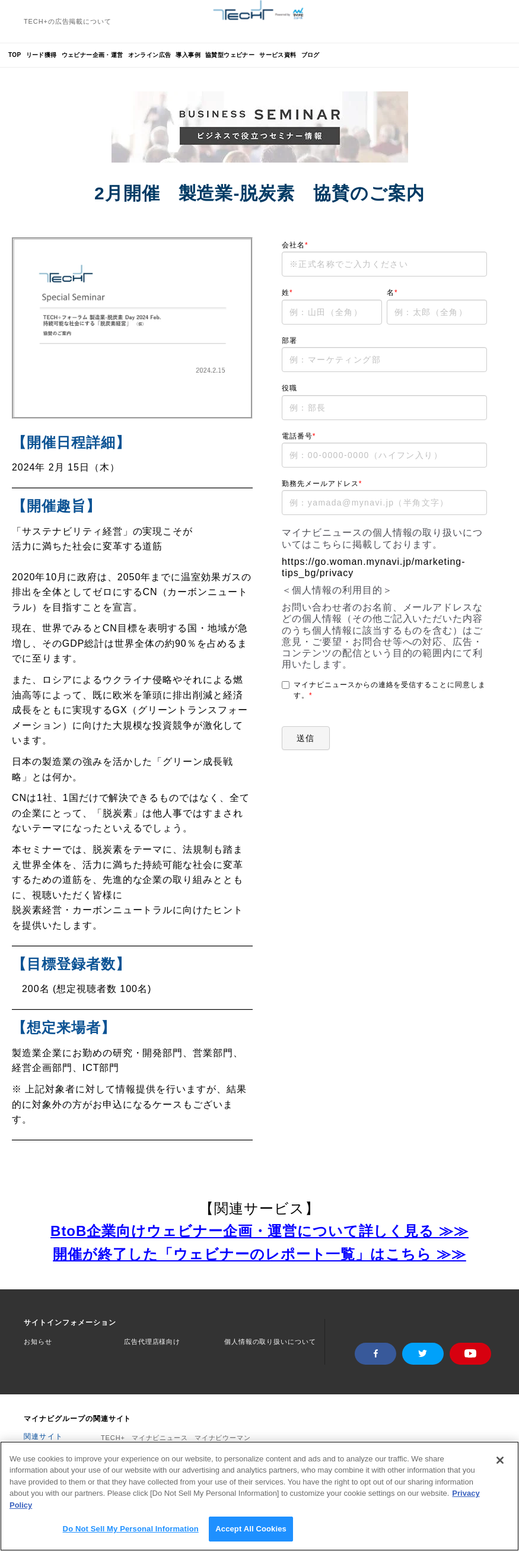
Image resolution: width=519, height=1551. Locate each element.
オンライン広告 (149, 55)
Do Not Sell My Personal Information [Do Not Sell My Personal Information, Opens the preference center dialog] (131, 1528)
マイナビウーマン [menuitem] (223, 1435)
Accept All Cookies (250, 1528)
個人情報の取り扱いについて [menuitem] (270, 1341)
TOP (14, 55)
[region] (259, 1496)
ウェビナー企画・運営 (92, 55)
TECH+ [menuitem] (113, 1435)
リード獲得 (41, 55)
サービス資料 (277, 55)
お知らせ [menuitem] (38, 1341)
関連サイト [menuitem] (43, 1434)
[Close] (500, 1460)
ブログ (310, 55)
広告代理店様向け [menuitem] (152, 1341)
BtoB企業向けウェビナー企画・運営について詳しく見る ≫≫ (259, 1231)
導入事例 (188, 55)
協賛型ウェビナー (229, 55)
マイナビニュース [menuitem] (160, 1435)
